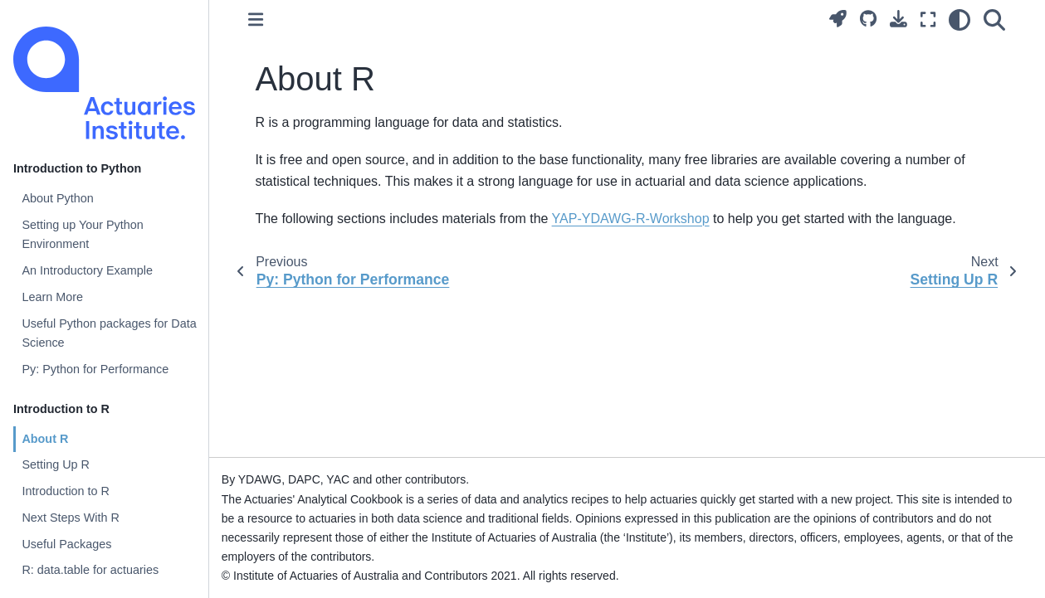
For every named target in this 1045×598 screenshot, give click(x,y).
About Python (57, 198)
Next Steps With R (71, 517)
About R (45, 438)
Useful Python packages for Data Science (109, 333)
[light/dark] (959, 20)
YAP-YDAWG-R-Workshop (631, 218)
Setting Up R (56, 464)
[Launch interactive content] (838, 19)
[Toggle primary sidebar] (256, 19)
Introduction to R (66, 491)
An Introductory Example (87, 270)
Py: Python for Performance (95, 369)
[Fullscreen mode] (928, 20)
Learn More (52, 297)
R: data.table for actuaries (90, 569)
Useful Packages (66, 544)
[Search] (994, 20)
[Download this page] (898, 19)
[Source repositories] (868, 19)
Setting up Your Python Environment (82, 234)
